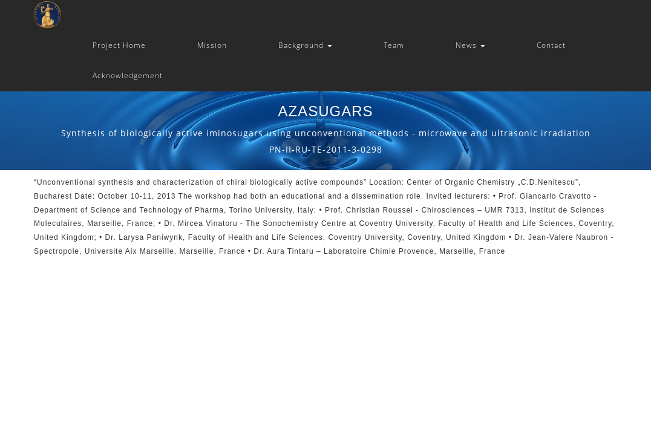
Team (394, 45)
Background (305, 45)
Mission (212, 45)
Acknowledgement (128, 75)
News (470, 45)
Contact (551, 45)
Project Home (119, 45)
